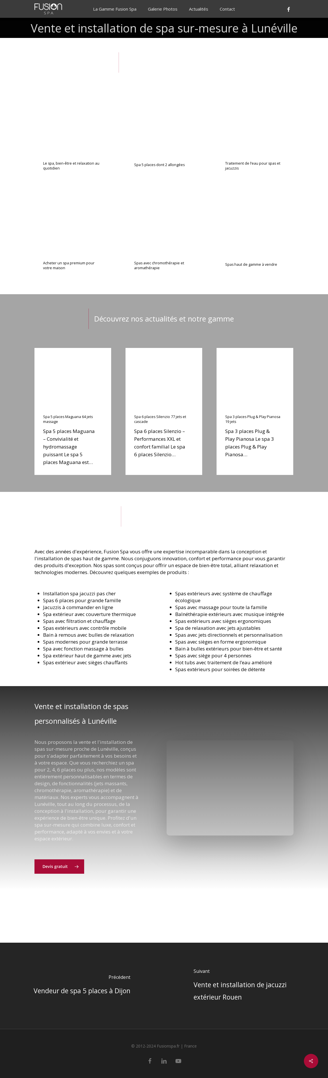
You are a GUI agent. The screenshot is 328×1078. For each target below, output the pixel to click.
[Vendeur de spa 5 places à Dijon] (82, 986)
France (190, 1046)
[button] (59, 880)
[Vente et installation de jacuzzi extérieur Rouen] (246, 986)
